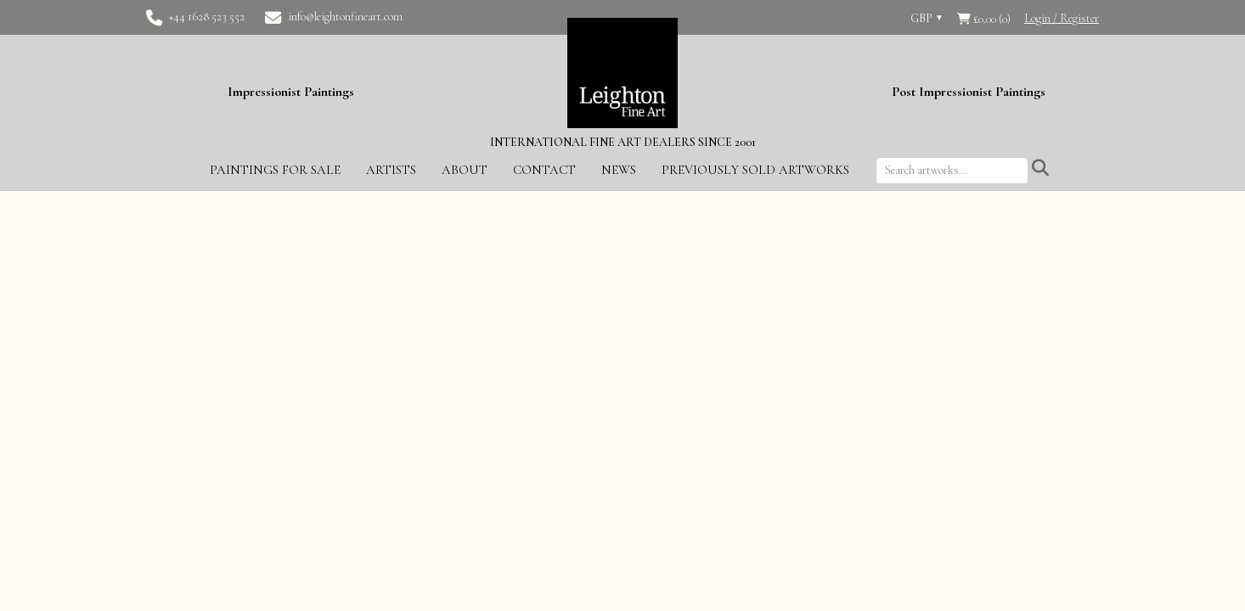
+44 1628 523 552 (207, 16)
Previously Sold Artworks (755, 169)
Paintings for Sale (275, 169)
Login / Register (1061, 18)
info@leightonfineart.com (345, 16)
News (618, 169)
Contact (544, 169)
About (464, 169)
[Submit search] (1040, 169)
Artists (391, 169)
